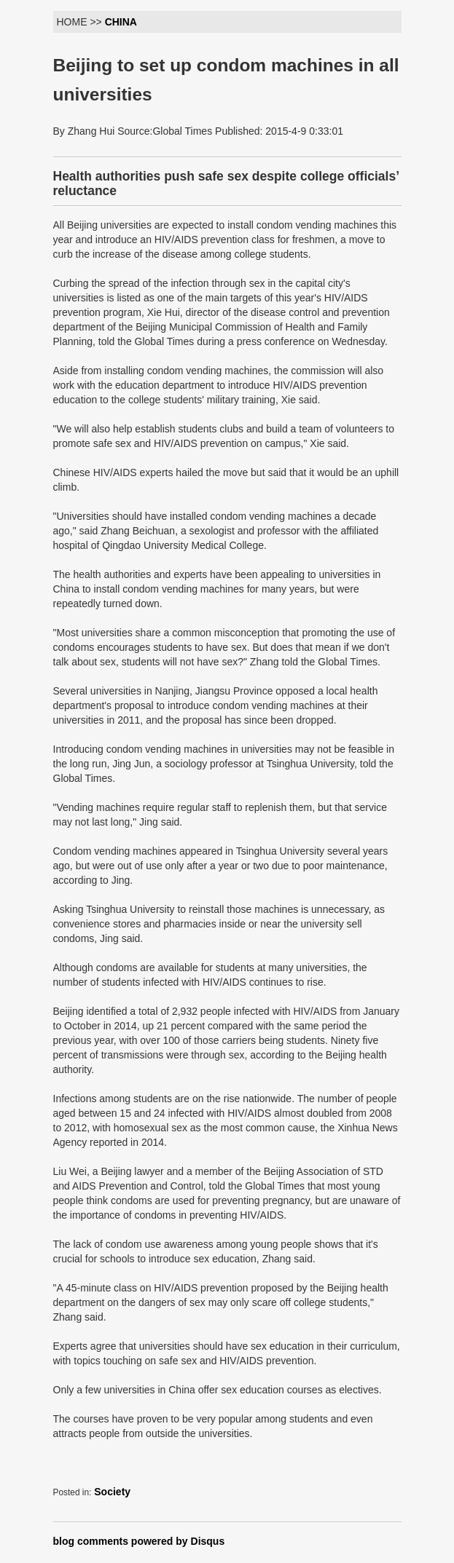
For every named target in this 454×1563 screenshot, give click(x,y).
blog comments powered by (139, 1541)
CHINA (121, 22)
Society (112, 1491)
